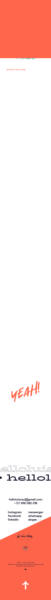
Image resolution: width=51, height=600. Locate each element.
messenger (35, 512)
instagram (15, 512)
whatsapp (35, 516)
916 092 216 (25, 503)
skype (32, 519)
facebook (14, 516)
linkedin (13, 519)
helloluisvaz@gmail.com (25, 499)
